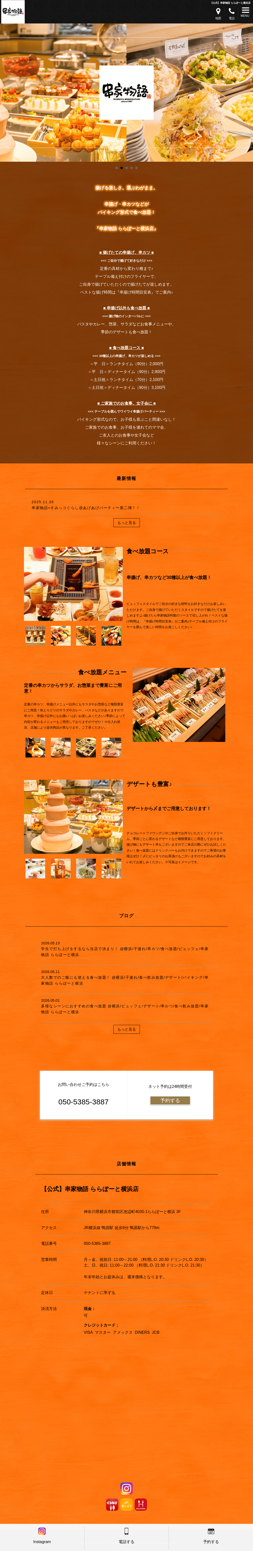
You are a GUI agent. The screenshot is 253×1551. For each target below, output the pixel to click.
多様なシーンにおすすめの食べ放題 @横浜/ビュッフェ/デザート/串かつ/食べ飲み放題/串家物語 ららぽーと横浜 (125, 1009)
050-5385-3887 (97, 1243)
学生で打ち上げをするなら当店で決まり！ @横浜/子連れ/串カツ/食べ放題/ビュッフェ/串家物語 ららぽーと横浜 (125, 951)
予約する (170, 1100)
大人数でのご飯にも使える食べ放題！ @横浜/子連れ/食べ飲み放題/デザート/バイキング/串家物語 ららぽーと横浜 (125, 980)
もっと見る (126, 522)
